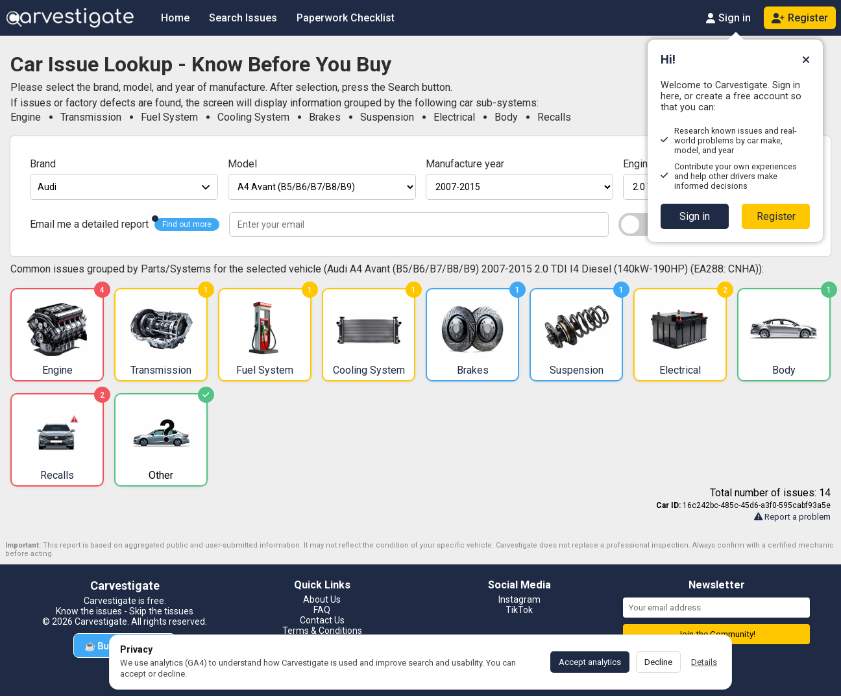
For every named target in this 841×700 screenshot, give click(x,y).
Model (242, 164)
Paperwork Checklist (346, 18)
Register (776, 216)
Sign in (694, 216)
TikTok (519, 610)
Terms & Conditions (322, 630)
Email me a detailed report (89, 224)
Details (704, 662)
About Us (322, 599)
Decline (658, 662)
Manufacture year (465, 164)
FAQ (321, 610)
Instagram (519, 599)
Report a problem (792, 517)
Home (175, 18)
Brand (43, 164)
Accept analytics (590, 662)
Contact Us (322, 620)
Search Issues (243, 18)
